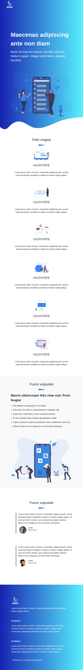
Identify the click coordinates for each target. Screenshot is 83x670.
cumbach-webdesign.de (32, 660)
